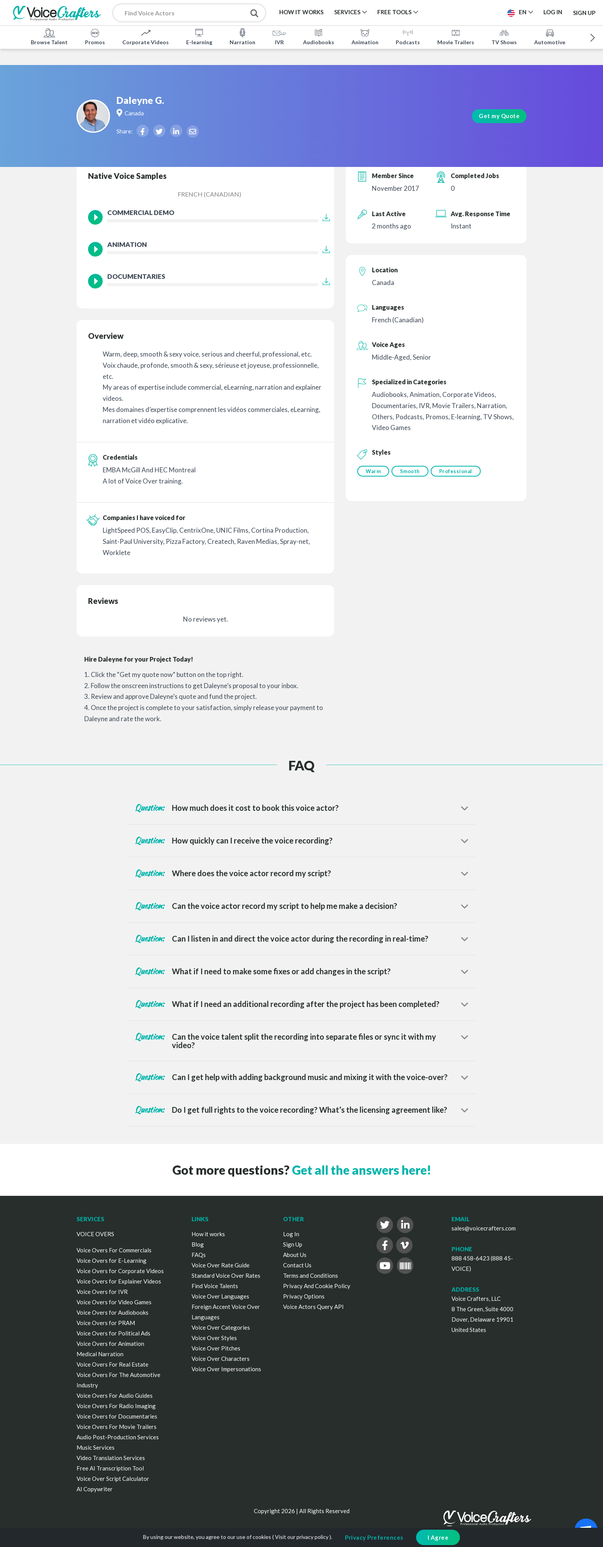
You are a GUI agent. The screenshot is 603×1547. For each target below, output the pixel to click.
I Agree (438, 1537)
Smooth (411, 471)
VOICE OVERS (95, 1233)
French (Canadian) (209, 194)
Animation (364, 36)
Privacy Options (304, 1296)
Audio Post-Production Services (118, 1437)
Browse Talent (49, 36)
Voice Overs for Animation (110, 1343)
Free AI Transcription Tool (110, 1468)
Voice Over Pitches (216, 1348)
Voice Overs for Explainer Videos (119, 1281)
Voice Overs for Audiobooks (112, 1312)
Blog (198, 1244)
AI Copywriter (95, 1488)
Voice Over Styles (214, 1337)
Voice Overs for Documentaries (117, 1416)
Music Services (96, 1447)
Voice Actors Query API (313, 1306)
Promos (95, 36)
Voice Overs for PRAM (106, 1322)
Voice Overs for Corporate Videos (120, 1270)
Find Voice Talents (215, 1285)
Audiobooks (318, 36)
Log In (291, 1233)
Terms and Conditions (310, 1275)
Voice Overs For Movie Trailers (117, 1426)
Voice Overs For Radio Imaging (116, 1405)
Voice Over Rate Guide (221, 1265)
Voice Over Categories (221, 1327)
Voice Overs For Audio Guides (115, 1395)
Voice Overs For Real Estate (112, 1364)
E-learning (199, 36)
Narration (242, 36)
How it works (208, 1233)
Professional (458, 471)
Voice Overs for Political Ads (113, 1333)
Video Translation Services (111, 1457)
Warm (373, 471)
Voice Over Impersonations (226, 1368)
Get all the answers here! (361, 1169)
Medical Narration (100, 1353)
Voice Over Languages (220, 1296)
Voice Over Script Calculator (113, 1478)
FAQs (199, 1254)
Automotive (549, 36)
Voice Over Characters (221, 1358)
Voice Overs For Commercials (114, 1250)
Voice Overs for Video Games (114, 1302)
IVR (279, 36)
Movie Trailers (455, 36)
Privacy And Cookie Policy (316, 1285)
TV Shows (504, 36)
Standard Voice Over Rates (226, 1275)
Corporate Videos (145, 36)
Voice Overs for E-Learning (112, 1260)
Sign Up (584, 12)
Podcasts (408, 36)
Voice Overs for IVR (102, 1291)
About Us (294, 1254)
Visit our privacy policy (301, 1537)
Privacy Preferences (374, 1537)
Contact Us (297, 1265)
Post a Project (471, 11)
